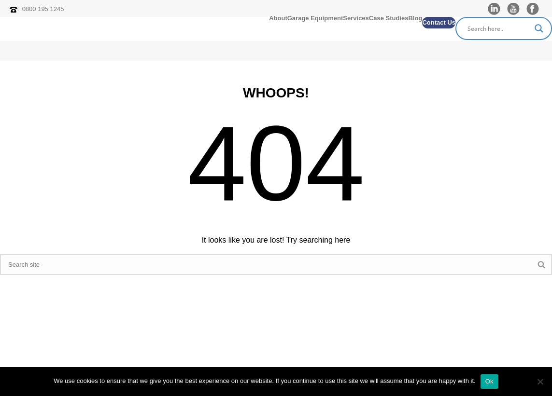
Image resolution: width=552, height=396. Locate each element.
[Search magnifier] (540, 28)
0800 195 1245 (43, 9)
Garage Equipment (315, 18)
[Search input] (499, 28)
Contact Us (438, 22)
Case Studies (389, 18)
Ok (489, 381)
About (278, 18)
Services (356, 18)
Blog (415, 18)
